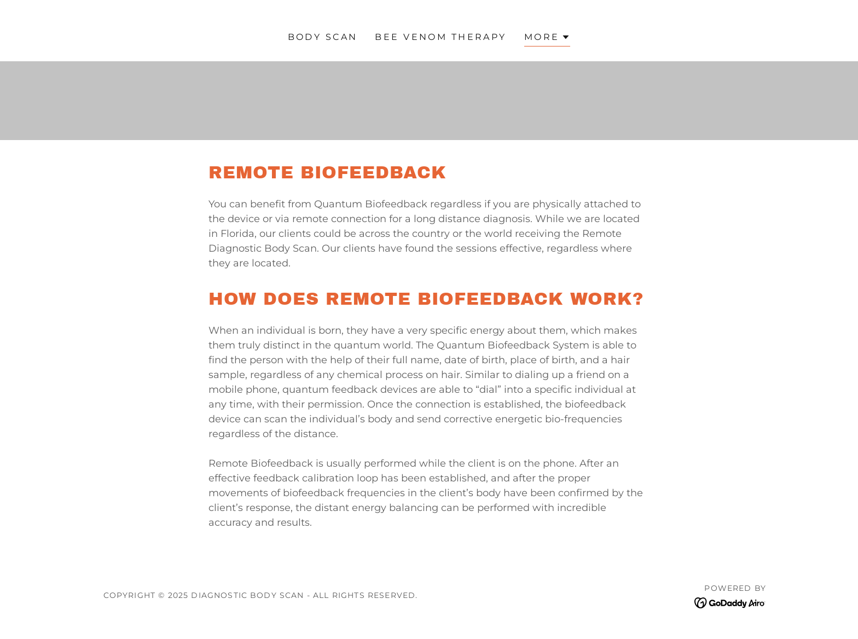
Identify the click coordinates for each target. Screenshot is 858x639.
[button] (547, 39)
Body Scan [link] (323, 37)
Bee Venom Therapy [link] (440, 37)
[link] (730, 602)
